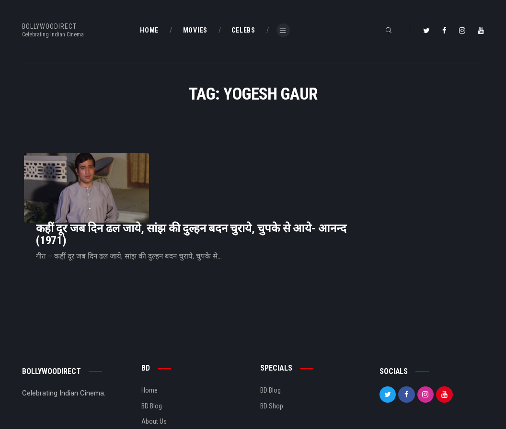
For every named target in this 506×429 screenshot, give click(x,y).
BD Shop (271, 364)
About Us (154, 380)
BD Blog (151, 364)
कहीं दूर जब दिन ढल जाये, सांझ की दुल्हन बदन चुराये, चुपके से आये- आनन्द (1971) (311, 179)
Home (149, 348)
